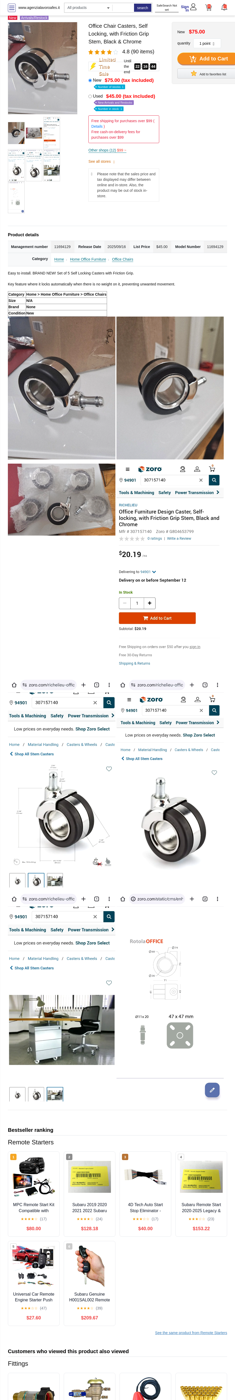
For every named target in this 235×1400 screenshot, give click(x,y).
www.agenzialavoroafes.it (39, 7)
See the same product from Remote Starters (191, 1333)
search (142, 8)
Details (97, 126)
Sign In (185, 8)
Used (124, 102)
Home (59, 259)
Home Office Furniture (88, 259)
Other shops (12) (107, 150)
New (124, 83)
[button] (224, 7)
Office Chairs (122, 259)
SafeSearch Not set (167, 8)
